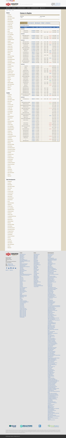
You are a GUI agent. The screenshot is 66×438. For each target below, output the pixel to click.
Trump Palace (22, 303)
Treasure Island (36, 286)
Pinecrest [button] (9, 67)
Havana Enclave (50, 313)
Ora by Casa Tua (50, 346)
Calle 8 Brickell (50, 286)
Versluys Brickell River (51, 409)
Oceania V (21, 285)
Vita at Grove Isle (50, 414)
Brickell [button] (9, 103)
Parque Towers (22, 292)
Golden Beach (36, 256)
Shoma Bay (49, 365)
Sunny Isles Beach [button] (11, 75)
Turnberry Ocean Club (23, 308)
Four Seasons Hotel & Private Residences (54, 305)
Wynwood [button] (9, 89)
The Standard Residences (52, 396)
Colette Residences (51, 291)
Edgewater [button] (10, 122)
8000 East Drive (50, 266)
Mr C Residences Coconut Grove (24, 275)
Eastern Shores (36, 263)
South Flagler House (51, 373)
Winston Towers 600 (23, 315)
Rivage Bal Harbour (50, 356)
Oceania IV (21, 284)
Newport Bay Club (36, 277)
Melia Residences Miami (51, 325)
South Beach (36, 282)
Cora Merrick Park (50, 293)
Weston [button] (9, 87)
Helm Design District (51, 314)
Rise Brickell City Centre (23, 295)
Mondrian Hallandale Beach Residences (26, 274)
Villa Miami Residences (51, 412)
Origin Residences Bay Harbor (52, 347)
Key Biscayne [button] (10, 47)
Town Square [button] (10, 170)
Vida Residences (50, 411)
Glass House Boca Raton (51, 309)
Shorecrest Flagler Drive (51, 366)
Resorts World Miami (51, 353)
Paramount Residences (23, 291)
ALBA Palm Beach (50, 267)
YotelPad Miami (22, 317)
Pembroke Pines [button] (11, 66)
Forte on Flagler (50, 304)
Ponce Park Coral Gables (51, 352)
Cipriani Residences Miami (52, 289)
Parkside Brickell (50, 350)
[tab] (12, 14)
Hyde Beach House (22, 265)
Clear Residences (50, 290)
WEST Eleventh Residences (52, 415)
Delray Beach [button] (10, 117)
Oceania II (21, 282)
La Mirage (35, 271)
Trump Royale (22, 304)
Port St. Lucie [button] (10, 72)
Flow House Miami (50, 303)
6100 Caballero (50, 264)
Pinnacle (21, 293)
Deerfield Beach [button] (11, 116)
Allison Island (36, 257)
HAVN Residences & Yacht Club (52, 310)
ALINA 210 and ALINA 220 (52, 268)
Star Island (35, 283)
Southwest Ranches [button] (11, 74)
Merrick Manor (22, 271)
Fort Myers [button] (10, 36)
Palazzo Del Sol (22, 289)
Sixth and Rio (50, 368)
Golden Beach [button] (10, 37)
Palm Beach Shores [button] (11, 62)
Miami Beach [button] (10, 49)
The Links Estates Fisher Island (38, 285)
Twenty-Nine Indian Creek (52, 401)
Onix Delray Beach (50, 345)
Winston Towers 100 (23, 310)
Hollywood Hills (36, 267)
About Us (7, 270)
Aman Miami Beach (51, 272)
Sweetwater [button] (10, 169)
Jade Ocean (21, 268)
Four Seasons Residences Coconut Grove (54, 306)
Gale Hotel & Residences (23, 264)
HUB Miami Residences (51, 312)
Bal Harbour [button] (10, 16)
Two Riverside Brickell (51, 404)
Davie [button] (9, 29)
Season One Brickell (51, 361)
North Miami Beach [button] (11, 59)
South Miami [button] (10, 160)
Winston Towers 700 (23, 316)
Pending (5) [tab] (37, 23)
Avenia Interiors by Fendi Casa (52, 277)
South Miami (22, 256)
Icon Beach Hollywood (51, 317)
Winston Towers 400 (23, 313)
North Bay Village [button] (11, 56)
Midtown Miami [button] (10, 141)
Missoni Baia (22, 273)
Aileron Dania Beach (51, 270)
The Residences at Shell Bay (52, 389)
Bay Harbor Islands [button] (11, 18)
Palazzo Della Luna (22, 290)
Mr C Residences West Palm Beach (53, 329)
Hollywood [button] (9, 44)
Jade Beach (21, 267)
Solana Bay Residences (51, 370)
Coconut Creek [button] (10, 104)
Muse (20, 276)
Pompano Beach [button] (11, 71)
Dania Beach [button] (10, 112)
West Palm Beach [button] (11, 84)
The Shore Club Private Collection (53, 394)
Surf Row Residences (51, 376)
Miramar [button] (9, 52)
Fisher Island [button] (10, 32)
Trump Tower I (22, 305)
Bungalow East (50, 285)
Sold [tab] (42, 23)
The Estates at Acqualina (51, 383)
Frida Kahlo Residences (51, 307)
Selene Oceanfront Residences (52, 362)
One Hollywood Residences (52, 341)
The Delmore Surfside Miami (52, 382)
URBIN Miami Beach (51, 407)
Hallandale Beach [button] (11, 39)
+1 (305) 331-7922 (57, 4)
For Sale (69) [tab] (24, 23)
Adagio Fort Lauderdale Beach (52, 269)
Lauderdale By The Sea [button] (12, 136)
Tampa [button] (9, 80)
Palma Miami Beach (51, 349)
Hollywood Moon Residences (52, 315)
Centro (21, 262)
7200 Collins (49, 265)
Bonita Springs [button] (10, 21)
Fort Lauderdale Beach (37, 264)
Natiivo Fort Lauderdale (51, 331)
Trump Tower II (22, 306)
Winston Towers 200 (23, 311)
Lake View (35, 272)
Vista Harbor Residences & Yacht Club (53, 413)
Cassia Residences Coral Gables (52, 288)
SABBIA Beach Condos (23, 296)
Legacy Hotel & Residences (52, 322)
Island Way (35, 268)
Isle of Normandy (36, 269)
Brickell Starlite (50, 284)
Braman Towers (50, 283)
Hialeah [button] (9, 41)
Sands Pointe (22, 297)
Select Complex (42, 16)
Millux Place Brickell (51, 328)
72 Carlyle (49, 257)
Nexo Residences (50, 332)
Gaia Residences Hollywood (52, 308)
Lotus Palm (35, 275)
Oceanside (21, 286)
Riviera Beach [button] (10, 159)
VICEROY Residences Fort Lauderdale (53, 408)
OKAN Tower (50, 334)
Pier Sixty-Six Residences (51, 351)
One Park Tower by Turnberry (52, 342)
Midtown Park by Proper (51, 327)
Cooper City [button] (10, 24)
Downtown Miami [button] (11, 121)
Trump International (23, 302)
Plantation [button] (10, 69)
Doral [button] (9, 31)
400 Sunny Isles (22, 257)
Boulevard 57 (50, 282)
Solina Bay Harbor (50, 371)
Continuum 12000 (50, 292)
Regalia (21, 294)
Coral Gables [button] (10, 26)
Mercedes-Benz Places (51, 326)
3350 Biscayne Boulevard (51, 263)
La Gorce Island (36, 270)
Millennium (21, 272)
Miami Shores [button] (10, 51)
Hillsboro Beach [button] (11, 42)
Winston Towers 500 (23, 314)
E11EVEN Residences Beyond (52, 297)
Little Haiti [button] (10, 137)
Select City (22, 16)
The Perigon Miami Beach (52, 387)
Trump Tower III (22, 307)
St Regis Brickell (50, 374)
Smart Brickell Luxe (51, 369)
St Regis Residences (51, 375)
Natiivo (49, 330)
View (58, 30)
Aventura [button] (9, 14)
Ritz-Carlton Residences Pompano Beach (54, 355)
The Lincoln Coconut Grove (52, 385)
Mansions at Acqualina (23, 270)
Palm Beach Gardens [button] (11, 149)
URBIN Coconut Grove (51, 406)
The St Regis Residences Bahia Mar (53, 395)
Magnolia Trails (36, 276)
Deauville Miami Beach (51, 294)
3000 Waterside (50, 262)
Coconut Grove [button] (10, 23)
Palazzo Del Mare (22, 288)
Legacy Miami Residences (52, 323)
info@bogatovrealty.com (57, 5)
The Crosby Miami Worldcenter (52, 381)
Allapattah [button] (10, 94)
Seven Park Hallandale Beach (52, 364)
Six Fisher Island (50, 367)
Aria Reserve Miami (51, 273)
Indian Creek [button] (10, 46)
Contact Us (11, 270)
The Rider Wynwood (51, 390)
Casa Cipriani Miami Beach (52, 287)
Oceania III (21, 283)
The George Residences (37, 284)
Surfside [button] (9, 79)
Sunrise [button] (9, 77)
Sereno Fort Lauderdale (51, 363)
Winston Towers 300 (23, 312)
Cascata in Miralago (37, 262)
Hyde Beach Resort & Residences (25, 266)
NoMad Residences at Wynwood (52, 333)
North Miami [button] (10, 57)
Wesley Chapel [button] (10, 82)
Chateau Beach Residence (24, 263)
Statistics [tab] (47, 23)
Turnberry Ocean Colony (23, 309)
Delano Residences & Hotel (52, 295)
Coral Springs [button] (10, 27)
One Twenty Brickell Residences (52, 343)
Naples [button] (9, 54)
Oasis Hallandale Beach (51, 336)
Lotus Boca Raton (36, 273)
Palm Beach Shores (23, 254)
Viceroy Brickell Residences (52, 410)
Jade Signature (22, 269)
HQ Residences (50, 311)
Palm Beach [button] (10, 61)
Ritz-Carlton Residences (51, 354)
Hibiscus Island (36, 266)
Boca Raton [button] (10, 19)
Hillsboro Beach (22, 255)
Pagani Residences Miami (52, 348)
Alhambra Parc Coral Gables (52, 271)
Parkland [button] (9, 64)
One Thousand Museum (23, 287)
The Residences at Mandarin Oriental (53, 388)
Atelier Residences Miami (51, 276)
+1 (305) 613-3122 (57, 3)
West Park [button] (9, 85)
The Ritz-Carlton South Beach (52, 393)
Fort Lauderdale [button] (10, 34)
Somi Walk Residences (51, 372)
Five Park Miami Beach (51, 302)
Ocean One (21, 277)
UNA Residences (50, 405)
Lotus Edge (35, 274)
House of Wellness (50, 316)
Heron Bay (35, 265)
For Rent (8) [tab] (31, 23)
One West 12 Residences (51, 344)
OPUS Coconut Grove (51, 335)
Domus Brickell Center (51, 296)
